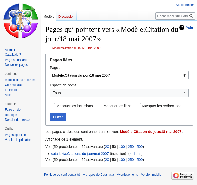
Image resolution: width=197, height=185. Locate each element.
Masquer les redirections (162, 106)
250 (131, 147)
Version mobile (151, 175)
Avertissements (127, 175)
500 (140, 147)
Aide (189, 27)
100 (122, 147)
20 (107, 147)
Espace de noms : (64, 85)
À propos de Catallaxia (98, 175)
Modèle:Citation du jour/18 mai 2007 (76, 47)
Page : (55, 68)
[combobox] (119, 75)
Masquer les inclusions (74, 106)
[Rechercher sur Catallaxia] (175, 16)
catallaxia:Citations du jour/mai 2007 (80, 154)
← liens (135, 154)
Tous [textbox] (57, 93)
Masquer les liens (118, 106)
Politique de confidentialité (62, 175)
